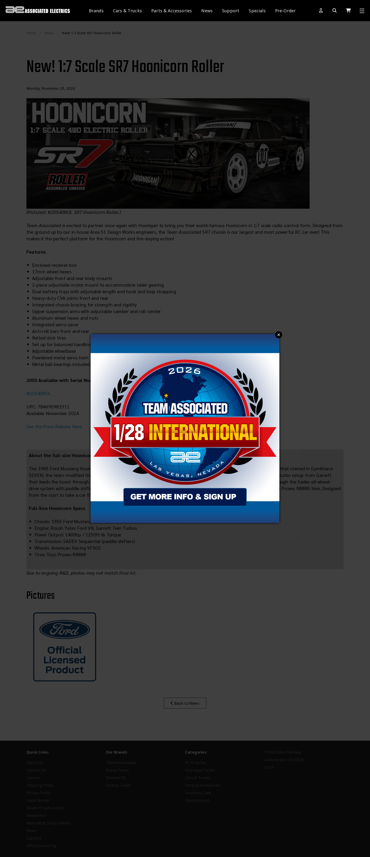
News (207, 10)
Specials (257, 10)
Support (230, 10)
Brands (96, 10)
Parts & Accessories (171, 10)
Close (278, 334)
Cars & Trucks (127, 10)
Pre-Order (285, 10)
